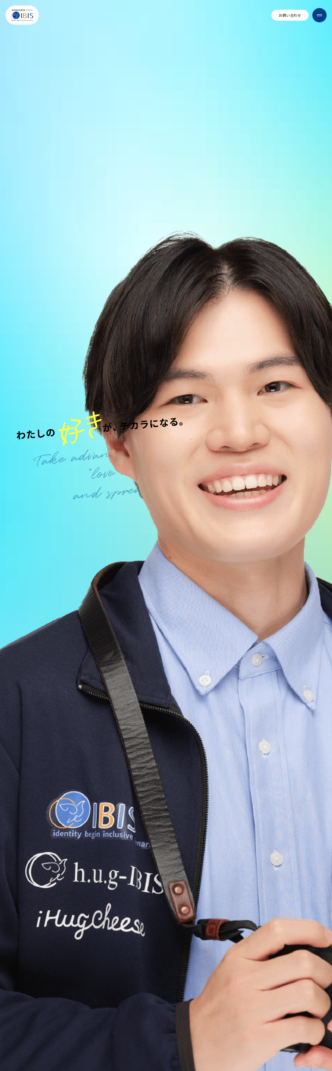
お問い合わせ (290, 15)
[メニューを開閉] (319, 15)
